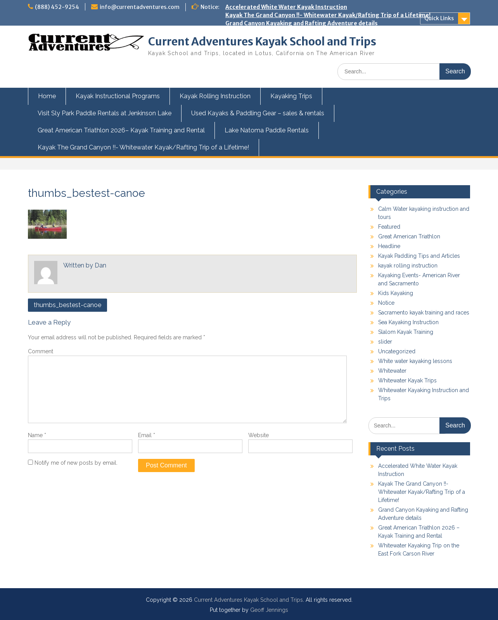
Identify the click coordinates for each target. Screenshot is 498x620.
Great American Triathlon (409, 236)
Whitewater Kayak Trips (407, 380)
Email (146, 435)
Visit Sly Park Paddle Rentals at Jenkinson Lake (104, 113)
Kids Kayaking (395, 293)
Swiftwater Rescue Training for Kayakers (283, 80)
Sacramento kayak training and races (423, 312)
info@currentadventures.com (140, 6)
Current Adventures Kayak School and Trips (262, 42)
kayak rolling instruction (407, 265)
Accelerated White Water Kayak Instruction (286, 6)
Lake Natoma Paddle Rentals (267, 130)
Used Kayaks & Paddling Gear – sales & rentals (257, 113)
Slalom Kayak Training (405, 332)
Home (47, 96)
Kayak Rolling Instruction (215, 96)
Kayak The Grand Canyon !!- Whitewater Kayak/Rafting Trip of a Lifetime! (328, 15)
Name (37, 435)
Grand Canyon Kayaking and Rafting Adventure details (301, 23)
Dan (100, 265)
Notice (386, 303)
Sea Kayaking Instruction (408, 322)
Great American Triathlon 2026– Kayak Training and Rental (121, 130)
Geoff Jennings (269, 610)
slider (385, 342)
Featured (389, 227)
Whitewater (392, 371)
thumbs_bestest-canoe (67, 305)
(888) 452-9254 (57, 6)
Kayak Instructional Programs (118, 96)
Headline (389, 246)
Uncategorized (396, 351)
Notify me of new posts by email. (76, 463)
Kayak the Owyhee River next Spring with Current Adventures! (312, 72)
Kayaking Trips (291, 96)
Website (258, 435)
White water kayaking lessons (415, 361)
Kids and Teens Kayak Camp (264, 64)
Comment (40, 351)
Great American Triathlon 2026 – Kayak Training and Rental (308, 31)
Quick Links (439, 18)
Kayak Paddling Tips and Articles (419, 256)
